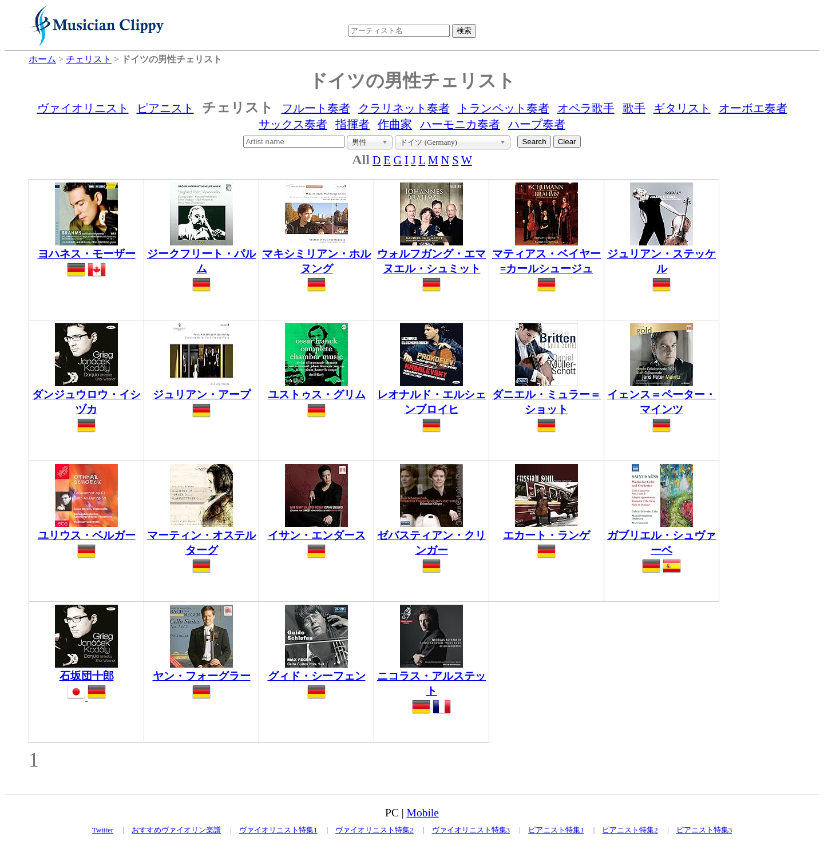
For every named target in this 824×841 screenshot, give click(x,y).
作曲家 (395, 124)
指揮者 (352, 124)
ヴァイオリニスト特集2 (374, 830)
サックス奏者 (293, 124)
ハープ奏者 (536, 124)
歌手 (634, 108)
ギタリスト (682, 108)
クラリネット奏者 (404, 108)
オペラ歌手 (586, 108)
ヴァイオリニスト (83, 108)
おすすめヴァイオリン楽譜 (176, 830)
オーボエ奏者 (753, 108)
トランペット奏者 (503, 108)
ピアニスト (165, 108)
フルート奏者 (316, 108)
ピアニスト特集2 (630, 830)
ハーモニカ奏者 (460, 124)
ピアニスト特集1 (556, 830)
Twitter (102, 830)
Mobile (423, 813)
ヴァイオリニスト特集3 (471, 830)
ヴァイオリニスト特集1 (278, 830)
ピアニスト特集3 (704, 830)
